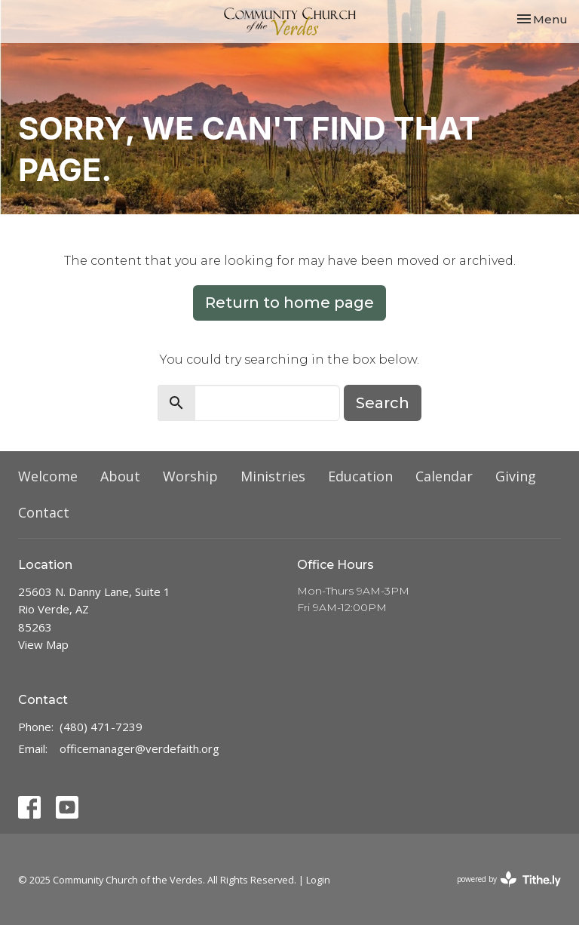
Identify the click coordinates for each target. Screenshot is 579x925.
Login (318, 880)
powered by (509, 879)
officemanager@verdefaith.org (139, 748)
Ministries (272, 476)
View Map (43, 644)
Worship (190, 476)
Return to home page (289, 302)
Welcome (48, 476)
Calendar (444, 476)
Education (360, 476)
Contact (43, 512)
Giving (515, 476)
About (120, 476)
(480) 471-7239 (101, 726)
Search (382, 403)
